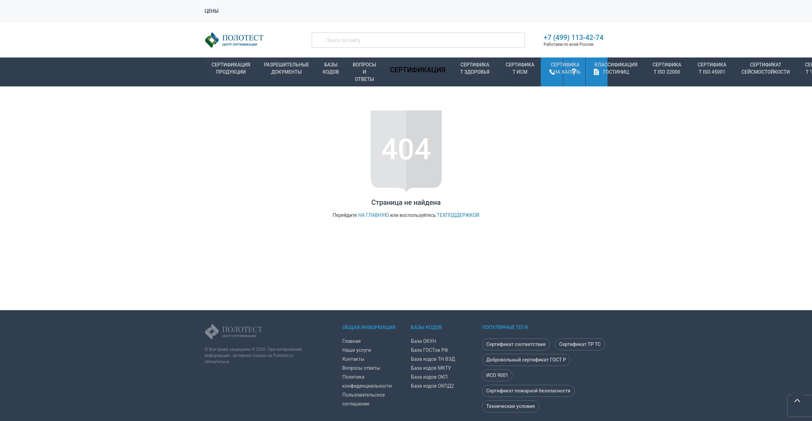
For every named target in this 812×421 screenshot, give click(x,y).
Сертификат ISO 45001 (712, 68)
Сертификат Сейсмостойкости (765, 68)
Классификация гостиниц (615, 68)
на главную (373, 215)
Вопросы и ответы (364, 71)
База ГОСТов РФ (429, 350)
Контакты (353, 359)
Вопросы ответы (361, 368)
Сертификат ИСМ (520, 68)
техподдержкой (458, 215)
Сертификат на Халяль (565, 68)
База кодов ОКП (429, 377)
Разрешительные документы (286, 68)
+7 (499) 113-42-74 (574, 37)
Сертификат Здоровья (474, 68)
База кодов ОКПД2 (432, 386)
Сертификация (417, 70)
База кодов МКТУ (431, 368)
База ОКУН (423, 341)
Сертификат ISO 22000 (667, 68)
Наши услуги (356, 350)
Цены (212, 11)
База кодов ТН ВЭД (433, 359)
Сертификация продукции (231, 68)
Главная (351, 341)
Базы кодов (331, 68)
